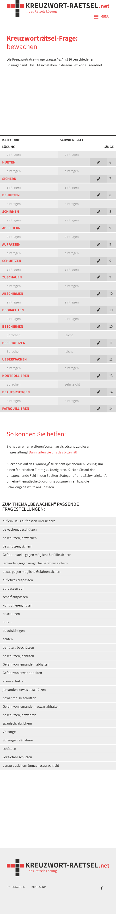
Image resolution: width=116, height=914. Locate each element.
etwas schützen (14, 681)
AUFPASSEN (11, 244)
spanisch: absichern (17, 723)
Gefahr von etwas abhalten (22, 672)
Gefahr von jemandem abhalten (26, 664)
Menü (101, 16)
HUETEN (8, 162)
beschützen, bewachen (20, 538)
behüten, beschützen (18, 647)
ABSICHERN (11, 228)
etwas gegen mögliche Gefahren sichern (32, 571)
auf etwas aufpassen (18, 580)
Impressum (38, 887)
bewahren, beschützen (19, 698)
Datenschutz (16, 887)
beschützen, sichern (17, 546)
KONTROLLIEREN (15, 375)
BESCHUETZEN (13, 343)
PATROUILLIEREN (15, 408)
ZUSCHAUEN (12, 277)
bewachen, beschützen (20, 529)
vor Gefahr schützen (17, 757)
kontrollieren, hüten (17, 605)
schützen (9, 748)
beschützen (11, 613)
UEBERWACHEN (14, 359)
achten (8, 639)
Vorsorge (9, 731)
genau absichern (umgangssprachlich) (31, 765)
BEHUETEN (11, 195)
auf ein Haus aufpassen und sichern (29, 521)
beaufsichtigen (14, 630)
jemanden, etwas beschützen (24, 689)
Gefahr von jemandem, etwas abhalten (31, 706)
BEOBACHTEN (13, 310)
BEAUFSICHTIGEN (16, 392)
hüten (7, 622)
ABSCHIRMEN (12, 293)
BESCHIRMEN (12, 326)
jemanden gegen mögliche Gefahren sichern (35, 563)
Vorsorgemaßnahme (18, 740)
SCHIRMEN (10, 211)
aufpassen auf (13, 588)
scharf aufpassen (15, 597)
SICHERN (9, 178)
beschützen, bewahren (19, 715)
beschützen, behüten (18, 656)
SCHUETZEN (11, 260)
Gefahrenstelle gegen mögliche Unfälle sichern (37, 554)
